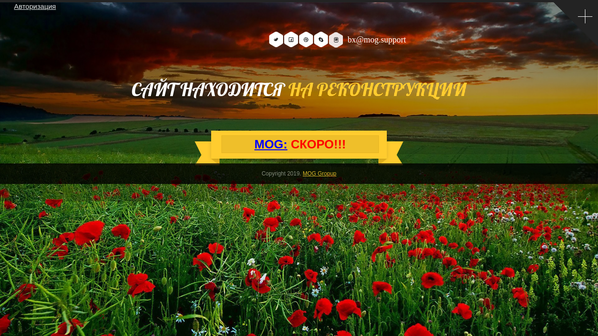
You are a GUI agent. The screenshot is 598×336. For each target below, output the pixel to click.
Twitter (276, 39)
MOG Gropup (319, 173)
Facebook (291, 39)
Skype (321, 39)
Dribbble (306, 39)
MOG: (270, 144)
